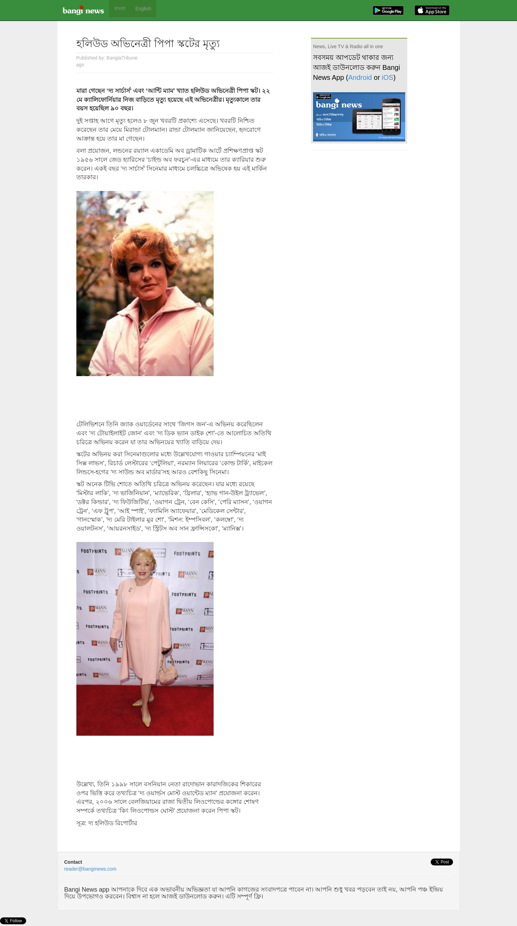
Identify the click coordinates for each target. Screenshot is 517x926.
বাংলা (119, 8)
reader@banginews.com (90, 869)
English (143, 8)
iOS (387, 77)
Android (360, 77)
